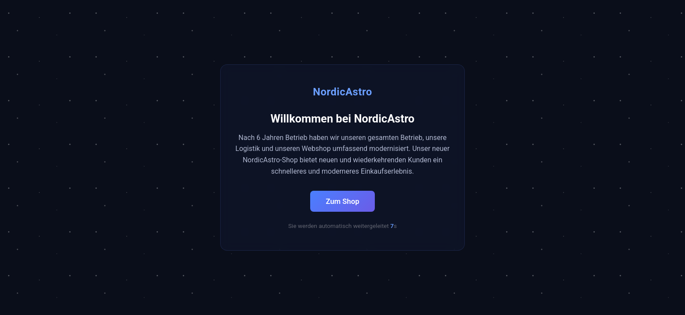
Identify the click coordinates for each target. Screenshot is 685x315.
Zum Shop (343, 201)
